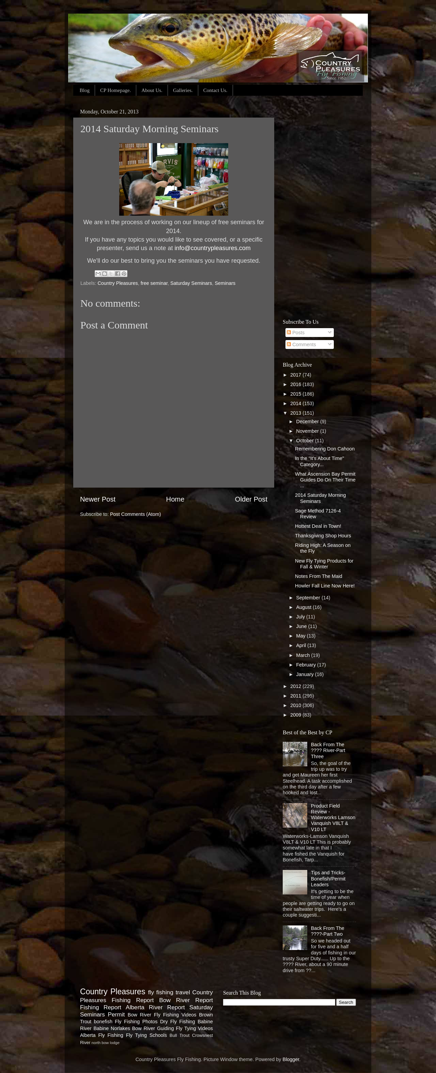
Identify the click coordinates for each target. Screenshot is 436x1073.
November (308, 431)
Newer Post (97, 499)
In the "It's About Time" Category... (319, 461)
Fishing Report (100, 1007)
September (309, 597)
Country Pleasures (117, 283)
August (304, 607)
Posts (296, 332)
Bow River (139, 1014)
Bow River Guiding (153, 1028)
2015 (296, 394)
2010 (296, 705)
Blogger (291, 1059)
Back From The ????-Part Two (327, 931)
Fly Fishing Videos (175, 1014)
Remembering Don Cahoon (325, 448)
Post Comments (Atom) (135, 514)
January (305, 674)
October (305, 440)
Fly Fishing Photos (136, 1021)
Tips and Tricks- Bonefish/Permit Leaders (328, 878)
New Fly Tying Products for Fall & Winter (324, 563)
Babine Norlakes (111, 1028)
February (306, 665)
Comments (301, 344)
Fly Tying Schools (146, 1035)
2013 (296, 413)
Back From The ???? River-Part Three (328, 750)
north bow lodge (106, 1043)
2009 (296, 715)
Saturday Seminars (191, 283)
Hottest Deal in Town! (318, 526)
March (303, 655)
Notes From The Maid (318, 576)
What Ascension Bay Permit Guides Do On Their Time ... (325, 480)
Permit (116, 1014)
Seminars (225, 283)
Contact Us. (215, 90)
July (301, 616)
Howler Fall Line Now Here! (325, 585)
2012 (296, 686)
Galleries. (183, 90)
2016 (296, 384)
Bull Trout (180, 1035)
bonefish (103, 1021)
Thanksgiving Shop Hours (323, 535)
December (308, 421)
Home (175, 499)
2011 (296, 696)
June (302, 626)
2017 (296, 375)
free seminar (154, 283)
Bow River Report (186, 1000)
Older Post (251, 499)
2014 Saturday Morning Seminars (320, 498)
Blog (85, 90)
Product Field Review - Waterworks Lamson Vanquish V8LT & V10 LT (333, 817)
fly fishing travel (169, 992)
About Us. (151, 90)
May (301, 636)
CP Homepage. (115, 90)
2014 (296, 403)
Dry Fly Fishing (177, 1021)
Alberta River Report (155, 1007)
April (302, 645)
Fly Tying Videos (194, 1028)
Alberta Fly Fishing (101, 1035)
